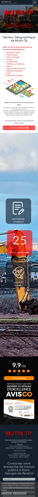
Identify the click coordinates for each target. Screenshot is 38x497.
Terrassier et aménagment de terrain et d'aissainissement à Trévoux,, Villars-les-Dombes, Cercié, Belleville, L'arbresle (19, 111)
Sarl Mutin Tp (16, 2)
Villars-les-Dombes (13, 57)
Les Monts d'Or (12, 62)
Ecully (9, 73)
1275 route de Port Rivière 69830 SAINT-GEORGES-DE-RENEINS (18, 447)
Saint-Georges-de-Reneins (16, 68)
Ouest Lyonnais (12, 55)
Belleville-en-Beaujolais (15, 71)
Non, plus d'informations (20, 493)
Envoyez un (19, 128)
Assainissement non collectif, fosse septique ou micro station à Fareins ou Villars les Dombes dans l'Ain (19, 114)
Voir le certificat (19, 378)
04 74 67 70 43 (19, 451)
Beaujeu (9, 59)
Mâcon (9, 66)
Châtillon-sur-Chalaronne (15, 64)
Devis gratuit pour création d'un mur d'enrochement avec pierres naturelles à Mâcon (19, 108)
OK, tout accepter (6, 493)
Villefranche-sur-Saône (15, 75)
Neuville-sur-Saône (13, 53)
